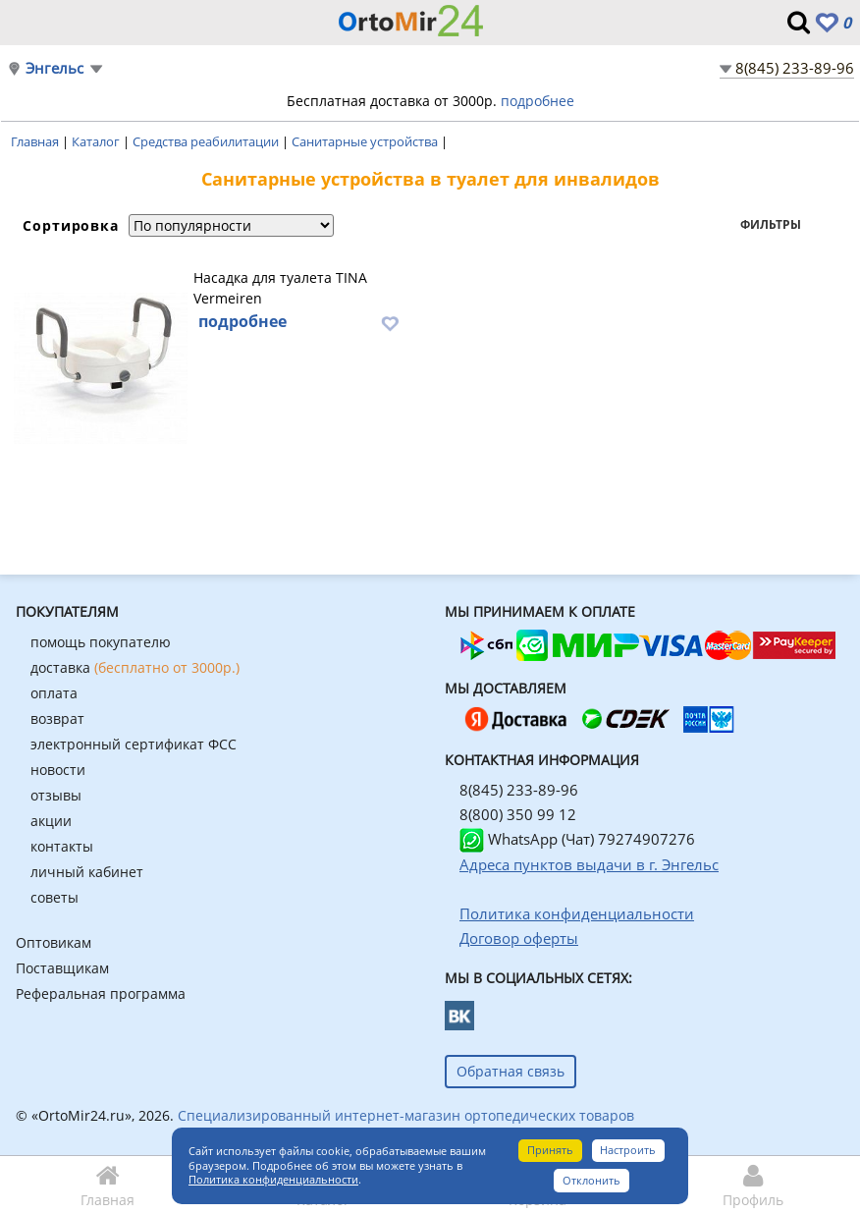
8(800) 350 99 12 (517, 814)
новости (57, 769)
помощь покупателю (100, 642)
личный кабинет (86, 871)
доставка (135, 667)
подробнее (537, 100)
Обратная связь (510, 1071)
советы (54, 897)
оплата (54, 693)
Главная (36, 141)
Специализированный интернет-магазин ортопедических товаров (406, 1115)
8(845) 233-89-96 (794, 68)
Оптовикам (53, 942)
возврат (57, 718)
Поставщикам (62, 968)
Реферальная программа (101, 993)
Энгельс (54, 68)
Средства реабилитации (207, 141)
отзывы (55, 795)
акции (51, 820)
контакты (61, 846)
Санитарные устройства (366, 141)
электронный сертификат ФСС (133, 744)
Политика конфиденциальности (273, 1179)
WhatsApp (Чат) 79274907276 (577, 839)
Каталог (97, 141)
